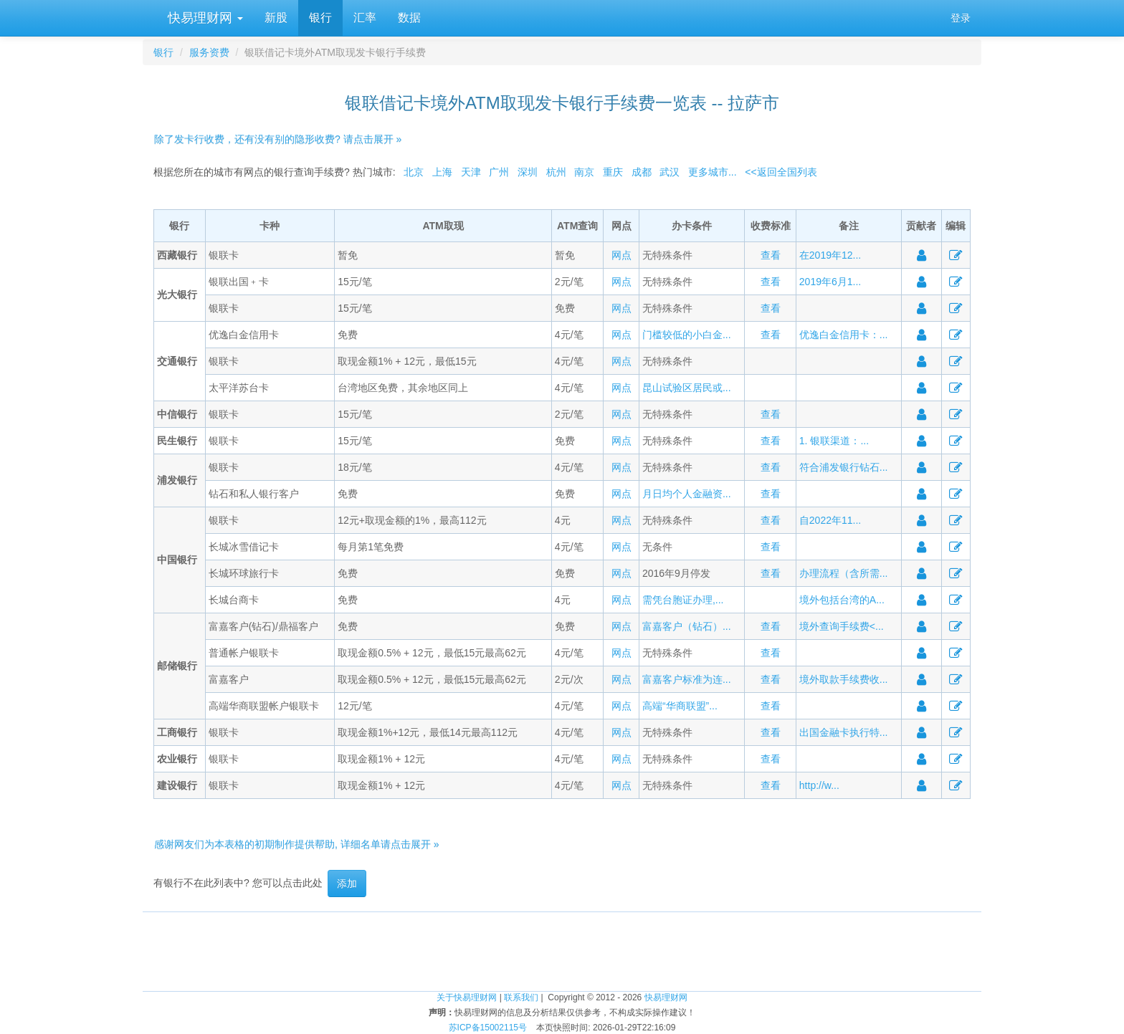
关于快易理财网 (467, 997)
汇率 (364, 17)
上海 (442, 172)
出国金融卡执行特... (843, 732)
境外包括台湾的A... (842, 599)
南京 (584, 172)
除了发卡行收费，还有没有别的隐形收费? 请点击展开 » (277, 139)
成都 (642, 172)
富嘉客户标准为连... (686, 679)
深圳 (528, 172)
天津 (471, 172)
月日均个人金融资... (686, 493)
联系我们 (521, 997)
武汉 (669, 172)
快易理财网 (203, 18)
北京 (414, 172)
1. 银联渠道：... (834, 440)
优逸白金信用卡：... (843, 334)
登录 (961, 18)
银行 (320, 17)
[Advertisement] (562, 944)
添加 (347, 883)
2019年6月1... (830, 281)
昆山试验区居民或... (686, 387)
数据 (409, 17)
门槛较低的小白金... (686, 334)
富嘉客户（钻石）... (686, 626)
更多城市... (712, 172)
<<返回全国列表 (780, 172)
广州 (499, 172)
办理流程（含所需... (843, 573)
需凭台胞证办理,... (683, 599)
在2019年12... (830, 255)
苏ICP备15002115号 (488, 1028)
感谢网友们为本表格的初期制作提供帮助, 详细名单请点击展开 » (296, 844)
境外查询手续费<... (841, 626)
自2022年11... (830, 520)
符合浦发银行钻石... (843, 467)
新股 (276, 17)
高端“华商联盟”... (680, 706)
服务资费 (209, 52)
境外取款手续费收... (843, 679)
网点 (621, 255)
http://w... (819, 785)
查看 (771, 255)
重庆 (613, 172)
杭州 (556, 172)
